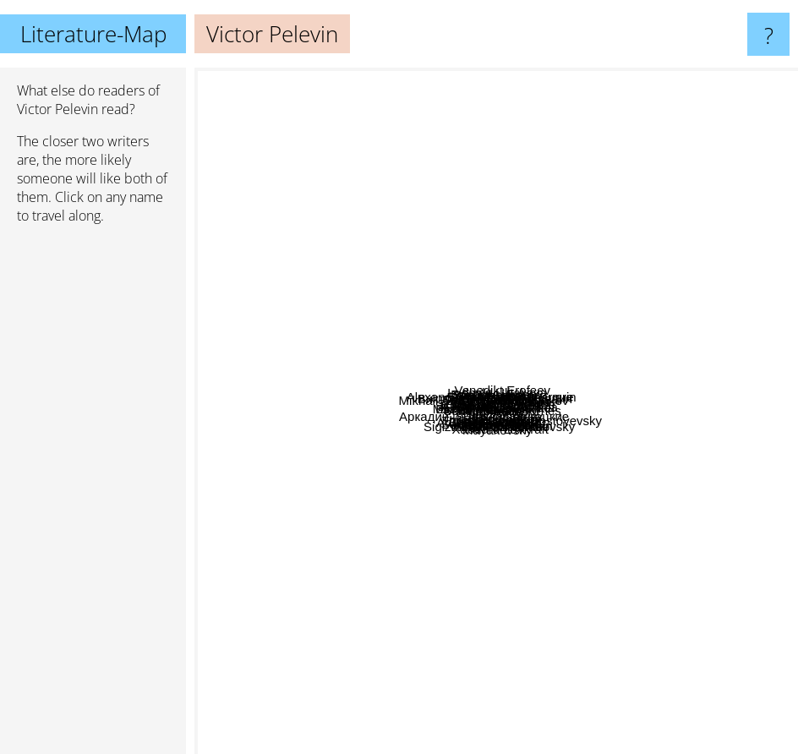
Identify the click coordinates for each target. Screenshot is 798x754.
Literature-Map (93, 34)
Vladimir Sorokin (538, 489)
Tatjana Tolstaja (534, 616)
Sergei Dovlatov (283, 349)
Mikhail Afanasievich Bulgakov (466, 373)
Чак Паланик (636, 486)
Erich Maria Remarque (639, 310)
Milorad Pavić (363, 432)
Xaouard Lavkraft (516, 720)
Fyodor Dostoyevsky (733, 480)
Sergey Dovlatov (428, 313)
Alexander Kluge (624, 245)
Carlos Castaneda (711, 362)
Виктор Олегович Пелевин (501, 393)
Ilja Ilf (367, 488)
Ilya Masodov (622, 571)
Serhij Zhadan (319, 377)
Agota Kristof (514, 679)
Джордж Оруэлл (514, 425)
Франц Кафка (477, 437)
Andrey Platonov (355, 583)
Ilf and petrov (542, 564)
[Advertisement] (93, 496)
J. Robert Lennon (328, 332)
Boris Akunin (419, 330)
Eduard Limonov (448, 140)
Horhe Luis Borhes (638, 426)
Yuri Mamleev (407, 179)
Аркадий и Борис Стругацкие (457, 424)
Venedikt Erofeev (542, 222)
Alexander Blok (375, 409)
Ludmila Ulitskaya (478, 79)
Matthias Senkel (672, 337)
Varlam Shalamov (507, 604)
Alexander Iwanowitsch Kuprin (503, 206)
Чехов (564, 497)
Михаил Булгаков (533, 317)
